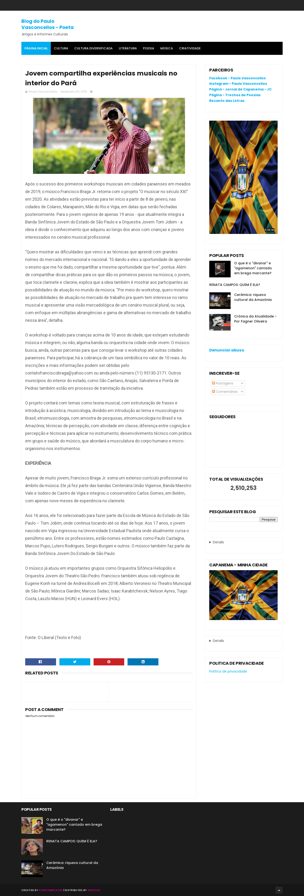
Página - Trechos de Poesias (235, 95)
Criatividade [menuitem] (190, 48)
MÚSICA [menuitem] (166, 48)
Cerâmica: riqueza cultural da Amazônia (253, 297)
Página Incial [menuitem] (36, 48)
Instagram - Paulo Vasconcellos (238, 83)
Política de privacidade (228, 671)
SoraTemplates (50, 890)
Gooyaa (94, 890)
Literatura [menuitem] (128, 48)
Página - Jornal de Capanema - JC (240, 89)
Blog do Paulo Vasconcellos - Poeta (47, 24)
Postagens (222, 383)
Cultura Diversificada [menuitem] (93, 48)
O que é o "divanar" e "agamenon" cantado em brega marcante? (253, 268)
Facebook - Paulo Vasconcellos (237, 78)
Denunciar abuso (226, 350)
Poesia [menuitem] (148, 48)
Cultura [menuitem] (61, 48)
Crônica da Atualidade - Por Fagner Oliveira (255, 319)
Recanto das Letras (226, 100)
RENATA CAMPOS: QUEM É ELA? (234, 284)
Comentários (225, 391)
